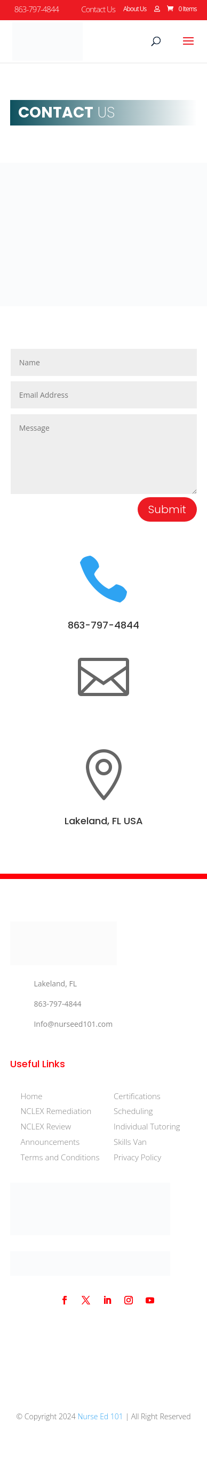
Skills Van (130, 1141)
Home (31, 1096)
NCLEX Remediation (55, 1111)
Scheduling (133, 1111)
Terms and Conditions (59, 1157)
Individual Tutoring (147, 1126)
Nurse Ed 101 (100, 1416)
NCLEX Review (45, 1126)
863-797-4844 (103, 625)
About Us (134, 9)
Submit (167, 509)
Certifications (137, 1096)
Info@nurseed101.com (73, 1024)
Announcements (49, 1141)
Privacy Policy (137, 1157)
